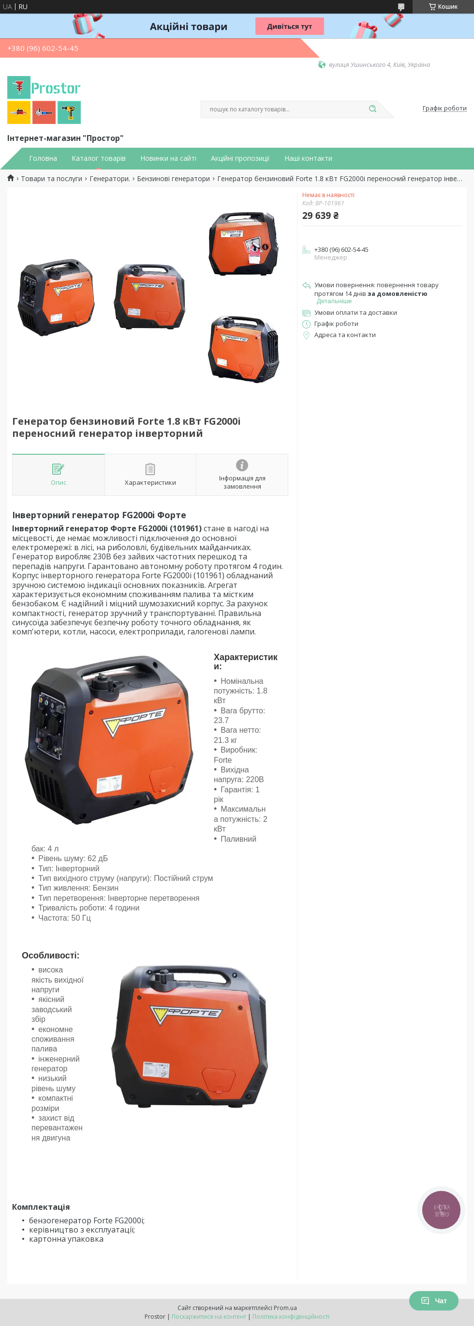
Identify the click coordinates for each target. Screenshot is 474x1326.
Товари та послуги (51, 178)
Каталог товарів (99, 158)
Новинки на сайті (168, 158)
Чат (434, 1300)
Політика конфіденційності (290, 1316)
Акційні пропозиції (240, 158)
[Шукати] (372, 109)
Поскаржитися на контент (209, 1316)
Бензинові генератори (173, 178)
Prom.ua (285, 1308)
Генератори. (109, 178)
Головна (43, 158)
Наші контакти (308, 158)
